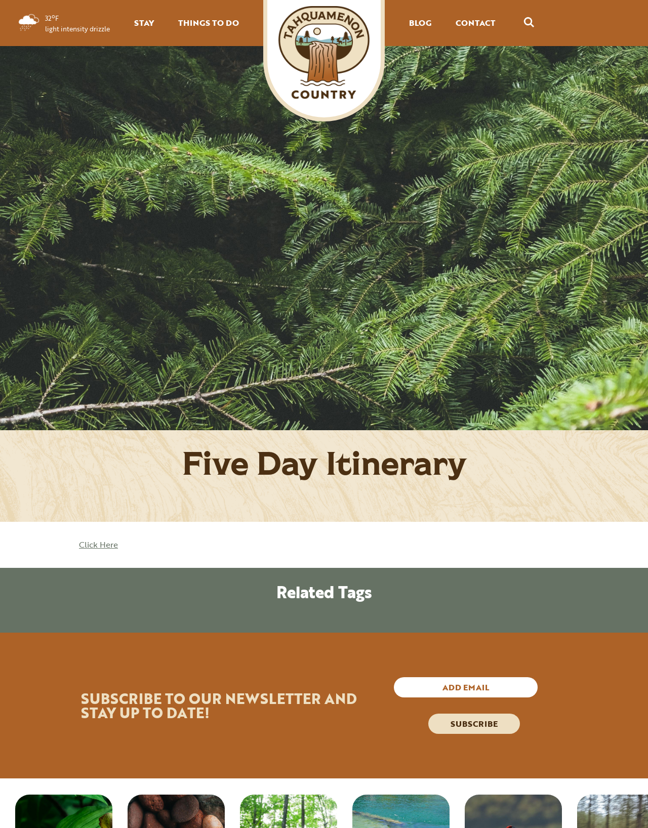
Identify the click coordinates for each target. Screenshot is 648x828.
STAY (144, 23)
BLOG (420, 23)
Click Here (98, 545)
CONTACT (475, 23)
